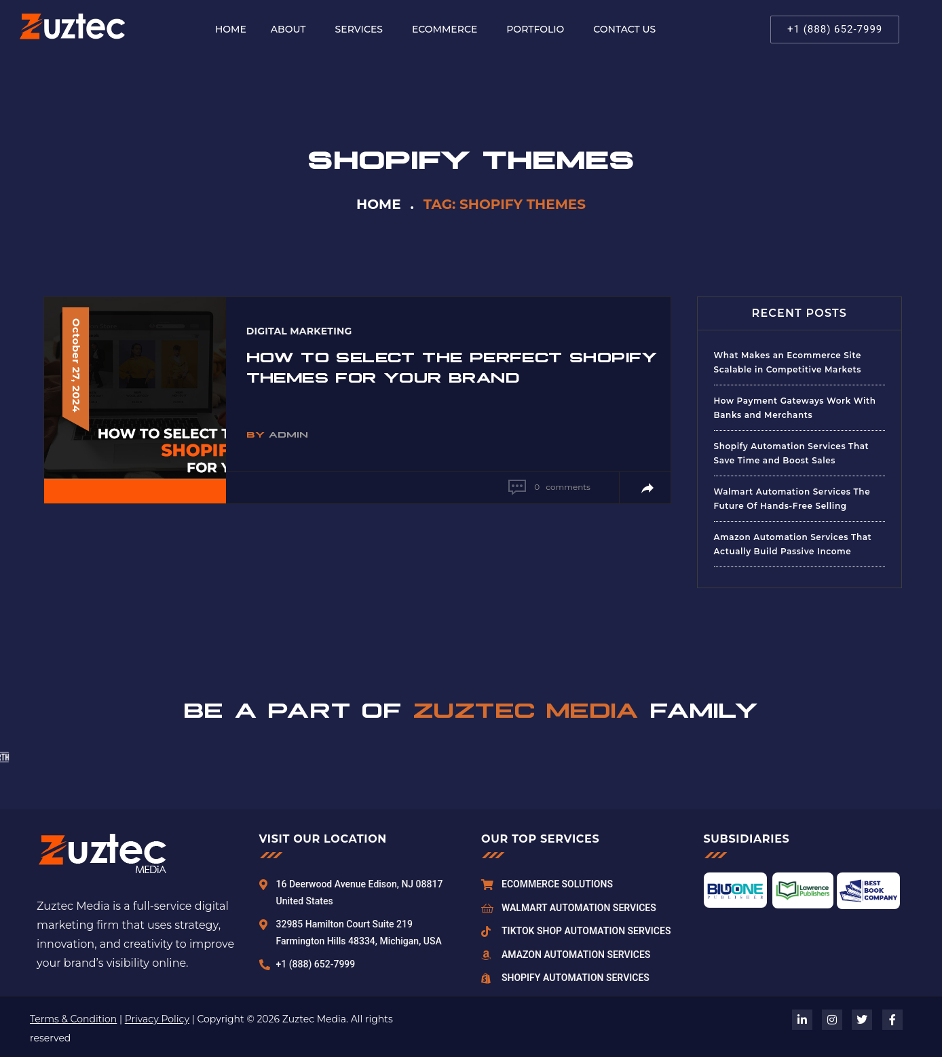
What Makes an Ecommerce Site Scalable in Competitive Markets (788, 362)
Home (378, 204)
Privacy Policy (157, 1019)
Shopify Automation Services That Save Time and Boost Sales (791, 453)
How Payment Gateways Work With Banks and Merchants (795, 408)
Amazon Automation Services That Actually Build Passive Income (793, 544)
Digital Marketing (299, 331)
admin (288, 433)
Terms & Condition (73, 1019)
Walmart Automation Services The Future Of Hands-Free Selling (792, 498)
